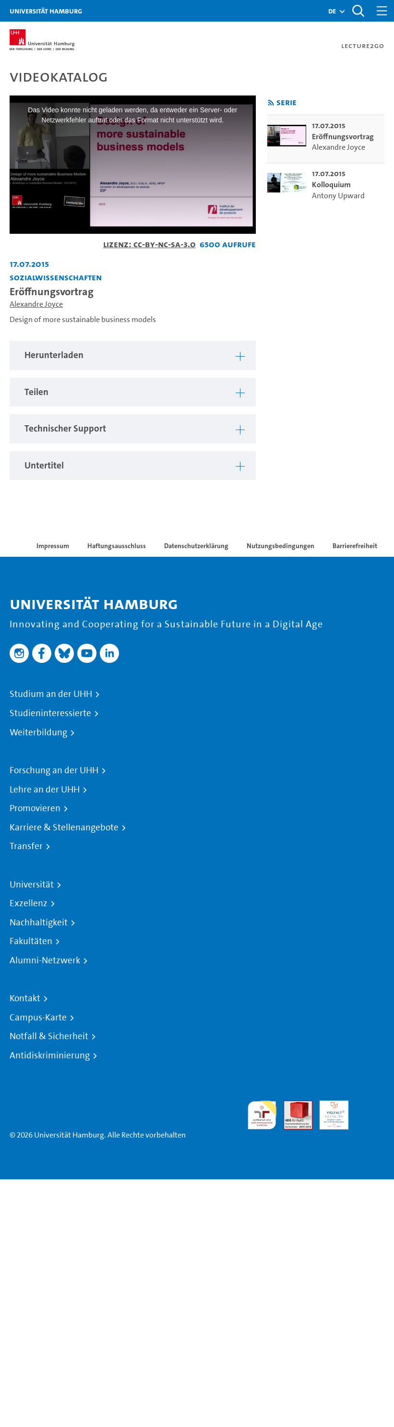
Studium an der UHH (51, 694)
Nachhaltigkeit (39, 922)
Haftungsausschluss (116, 546)
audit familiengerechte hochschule (262, 1115)
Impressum (52, 546)
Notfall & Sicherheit (49, 1036)
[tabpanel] (133, 355)
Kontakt (25, 998)
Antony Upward (338, 196)
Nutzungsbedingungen (280, 546)
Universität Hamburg (46, 11)
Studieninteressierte (50, 713)
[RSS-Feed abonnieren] (271, 103)
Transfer (26, 846)
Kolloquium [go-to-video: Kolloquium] (331, 185)
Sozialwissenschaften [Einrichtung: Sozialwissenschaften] (56, 277)
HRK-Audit (329, 1112)
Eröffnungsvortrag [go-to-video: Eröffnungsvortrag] (343, 137)
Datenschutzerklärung (196, 546)
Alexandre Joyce (36, 304)
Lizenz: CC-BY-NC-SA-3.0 (149, 244)
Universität (32, 884)
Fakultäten (31, 941)
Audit (293, 1106)
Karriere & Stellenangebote (64, 827)
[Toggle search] (358, 11)
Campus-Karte (38, 1017)
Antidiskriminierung (50, 1055)
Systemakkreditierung (370, 1106)
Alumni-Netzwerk (45, 960)
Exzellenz (29, 903)
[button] (332, 11)
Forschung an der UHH (54, 770)
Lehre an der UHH (45, 789)
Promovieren (35, 808)
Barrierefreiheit (355, 546)
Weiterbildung (38, 732)
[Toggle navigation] (382, 11)
